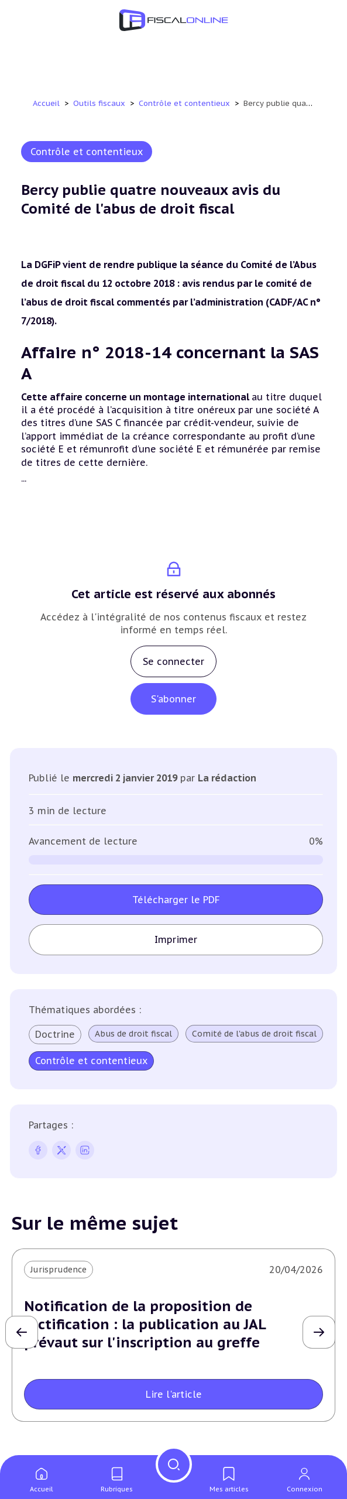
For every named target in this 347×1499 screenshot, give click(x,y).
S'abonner (173, 699)
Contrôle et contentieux (185, 103)
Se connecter (173, 661)
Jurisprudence (58, 1269)
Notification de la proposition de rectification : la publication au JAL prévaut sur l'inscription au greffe (145, 1324)
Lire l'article (174, 1394)
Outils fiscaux (100, 103)
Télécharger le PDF (176, 899)
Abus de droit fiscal (134, 1033)
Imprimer (175, 939)
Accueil (46, 103)
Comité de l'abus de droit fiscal (97, 1060)
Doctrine (55, 1034)
